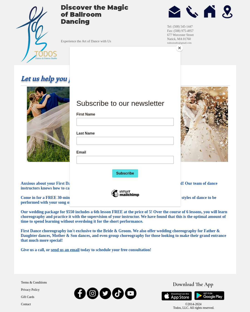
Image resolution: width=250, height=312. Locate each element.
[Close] (179, 48)
